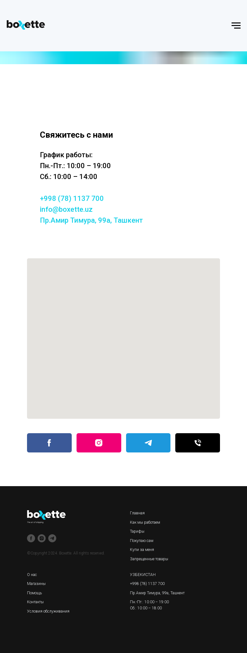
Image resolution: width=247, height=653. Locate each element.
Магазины (36, 583)
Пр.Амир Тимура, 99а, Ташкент (91, 220)
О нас (32, 574)
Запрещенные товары (149, 559)
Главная (137, 513)
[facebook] (31, 538)
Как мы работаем (145, 522)
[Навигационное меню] (236, 25)
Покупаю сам (141, 540)
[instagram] (42, 538)
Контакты (35, 602)
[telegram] (52, 538)
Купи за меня (142, 549)
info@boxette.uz (66, 209)
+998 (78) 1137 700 (72, 198)
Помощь (34, 593)
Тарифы (137, 531)
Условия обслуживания (48, 611)
